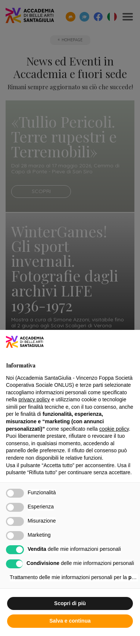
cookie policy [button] (114, 429)
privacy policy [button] (34, 399)
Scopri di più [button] (70, 603)
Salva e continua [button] (69, 621)
